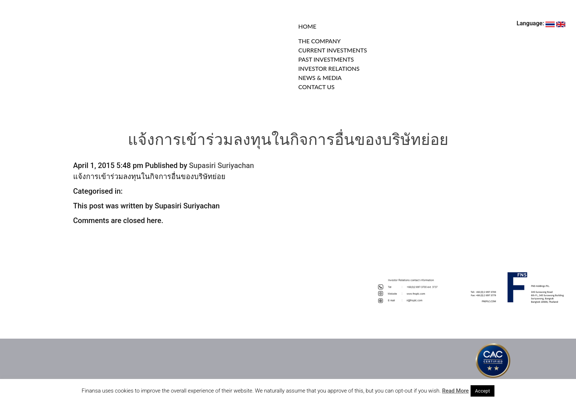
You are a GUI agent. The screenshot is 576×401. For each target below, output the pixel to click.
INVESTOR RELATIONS (329, 68)
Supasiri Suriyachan (221, 165)
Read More (455, 390)
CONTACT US (316, 86)
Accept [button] (482, 391)
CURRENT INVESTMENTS (332, 50)
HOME (307, 26)
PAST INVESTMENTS (326, 59)
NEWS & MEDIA (320, 77)
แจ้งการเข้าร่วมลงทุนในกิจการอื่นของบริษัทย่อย (288, 141)
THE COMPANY (319, 40)
